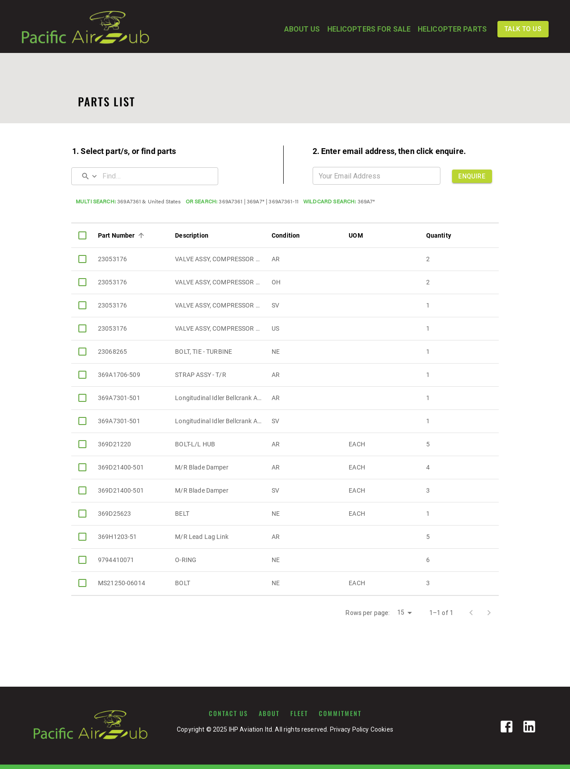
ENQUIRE (472, 176)
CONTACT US (228, 713)
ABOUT (269, 713)
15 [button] (400, 612)
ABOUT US (302, 29)
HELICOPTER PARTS (452, 29)
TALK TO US (523, 29)
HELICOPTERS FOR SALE (369, 29)
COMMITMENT (340, 713)
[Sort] (141, 235)
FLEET (299, 713)
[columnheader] (82, 235)
